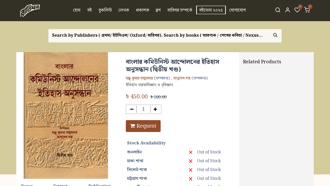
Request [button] (143, 126)
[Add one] (155, 109)
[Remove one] (132, 109)
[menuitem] (77, 10)
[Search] (277, 10)
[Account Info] (287, 10)
